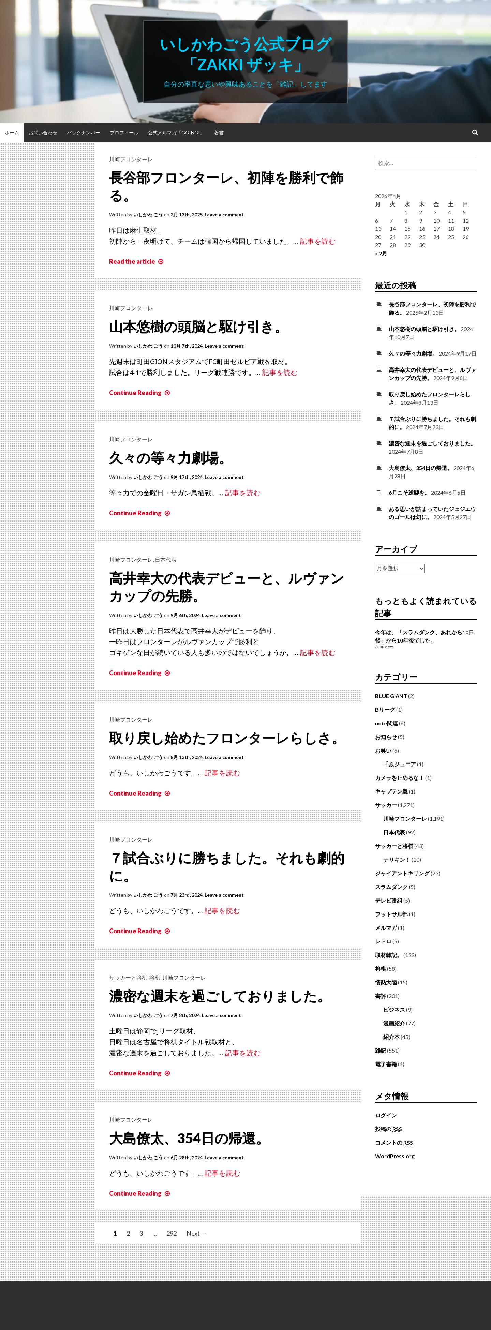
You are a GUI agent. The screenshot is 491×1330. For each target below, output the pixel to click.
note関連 (386, 723)
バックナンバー (83, 132)
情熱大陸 (386, 982)
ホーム (12, 132)
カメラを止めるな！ (399, 777)
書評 (380, 996)
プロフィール (124, 132)
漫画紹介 (394, 1023)
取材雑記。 (388, 955)
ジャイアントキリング (402, 873)
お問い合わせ (43, 132)
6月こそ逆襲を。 (409, 492)
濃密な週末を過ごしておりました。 (220, 996)
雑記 (380, 1050)
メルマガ (386, 927)
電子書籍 (386, 1064)
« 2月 (381, 253)
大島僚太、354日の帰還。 (189, 1138)
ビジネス (394, 1009)
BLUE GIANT (391, 696)
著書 (219, 132)
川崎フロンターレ (131, 159)
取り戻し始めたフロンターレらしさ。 (227, 738)
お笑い (383, 750)
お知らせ (386, 737)
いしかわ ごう (148, 214)
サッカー (386, 805)
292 (171, 1233)
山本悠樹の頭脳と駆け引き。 (198, 326)
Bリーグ (385, 709)
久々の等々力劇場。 (170, 458)
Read (137, 261)
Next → (197, 1233)
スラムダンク (391, 886)
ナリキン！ (397, 859)
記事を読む (318, 241)
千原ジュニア (399, 764)
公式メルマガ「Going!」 (176, 132)
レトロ (383, 941)
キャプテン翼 (391, 791)
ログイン (386, 1115)
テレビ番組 (388, 900)
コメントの (394, 1142)
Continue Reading (140, 392)
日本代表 (166, 559)
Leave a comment (224, 214)
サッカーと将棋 (128, 977)
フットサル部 (391, 914)
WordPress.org (395, 1156)
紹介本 (391, 1036)
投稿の (388, 1128)
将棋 (154, 977)
